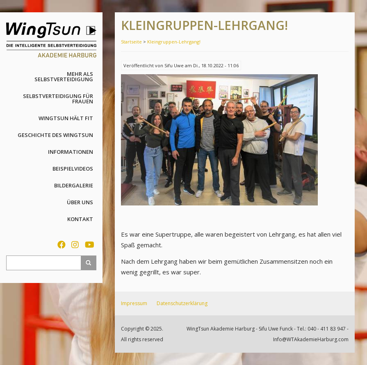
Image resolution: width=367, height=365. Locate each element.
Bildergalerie (73, 185)
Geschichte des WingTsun (55, 135)
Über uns (80, 202)
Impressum (134, 303)
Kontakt (80, 219)
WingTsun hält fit (66, 118)
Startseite (131, 42)
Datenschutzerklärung (182, 303)
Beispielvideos (72, 168)
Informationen (70, 151)
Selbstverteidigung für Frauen (58, 98)
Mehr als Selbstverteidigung (63, 76)
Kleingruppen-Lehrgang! (174, 42)
